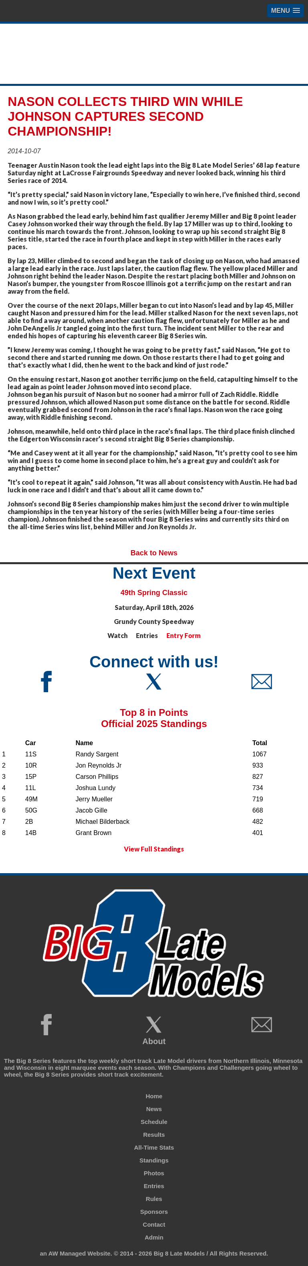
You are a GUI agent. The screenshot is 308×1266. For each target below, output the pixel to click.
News (154, 1108)
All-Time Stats (154, 1147)
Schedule (154, 1121)
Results (154, 1134)
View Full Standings (154, 849)
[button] (285, 10)
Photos (154, 1173)
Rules (154, 1198)
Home (154, 1096)
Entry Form (183, 635)
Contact (154, 1224)
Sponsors (154, 1211)
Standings (154, 1160)
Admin (154, 1237)
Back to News (153, 553)
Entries (154, 1186)
